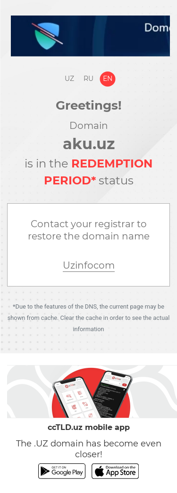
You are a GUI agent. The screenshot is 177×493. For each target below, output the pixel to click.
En (107, 78)
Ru (88, 78)
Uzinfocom (89, 265)
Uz (69, 78)
